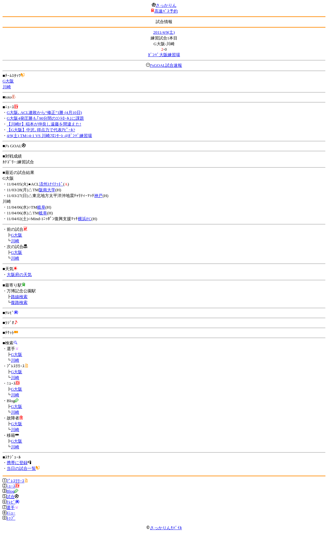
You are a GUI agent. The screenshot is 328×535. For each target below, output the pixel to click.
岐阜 (41, 207)
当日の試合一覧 (21, 468)
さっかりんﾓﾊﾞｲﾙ (164, 527)
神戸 (98, 195)
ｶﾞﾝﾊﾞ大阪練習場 (164, 54)
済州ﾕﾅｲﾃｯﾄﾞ (51, 184)
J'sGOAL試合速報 (166, 65)
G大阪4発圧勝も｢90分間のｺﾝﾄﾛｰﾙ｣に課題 (45, 118)
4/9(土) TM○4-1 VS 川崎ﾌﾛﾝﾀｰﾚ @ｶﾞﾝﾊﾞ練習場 (49, 135)
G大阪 (8, 81)
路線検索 (19, 296)
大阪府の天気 (19, 274)
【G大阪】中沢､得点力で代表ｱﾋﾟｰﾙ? (41, 129)
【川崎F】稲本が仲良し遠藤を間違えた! (44, 124)
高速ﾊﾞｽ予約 (166, 11)
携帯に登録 (17, 462)
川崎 (7, 86)
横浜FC (84, 218)
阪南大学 (47, 189)
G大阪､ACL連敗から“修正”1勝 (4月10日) (44, 112)
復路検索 (19, 302)
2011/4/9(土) (164, 32)
